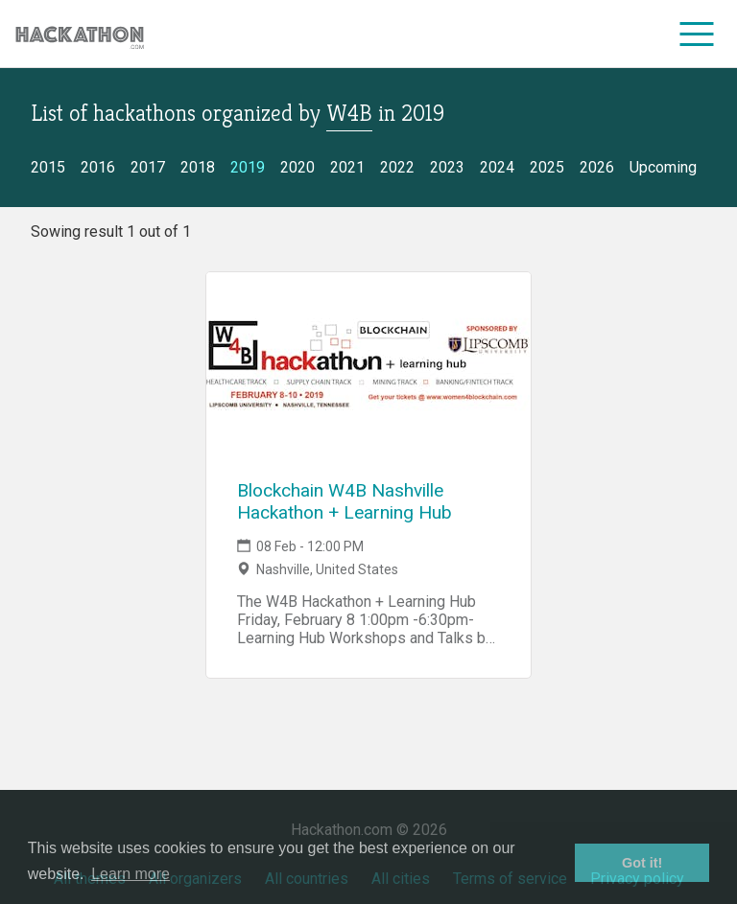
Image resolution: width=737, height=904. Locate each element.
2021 (347, 167)
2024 (497, 167)
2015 (48, 167)
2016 (98, 167)
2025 (547, 167)
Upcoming (663, 167)
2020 (297, 167)
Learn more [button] (130, 874)
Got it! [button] (642, 862)
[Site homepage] (79, 34)
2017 (148, 167)
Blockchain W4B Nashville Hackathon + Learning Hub (344, 501)
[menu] (697, 33)
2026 (597, 167)
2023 (447, 167)
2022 (397, 167)
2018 (197, 167)
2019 (247, 167)
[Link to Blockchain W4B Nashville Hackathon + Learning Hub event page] (368, 368)
